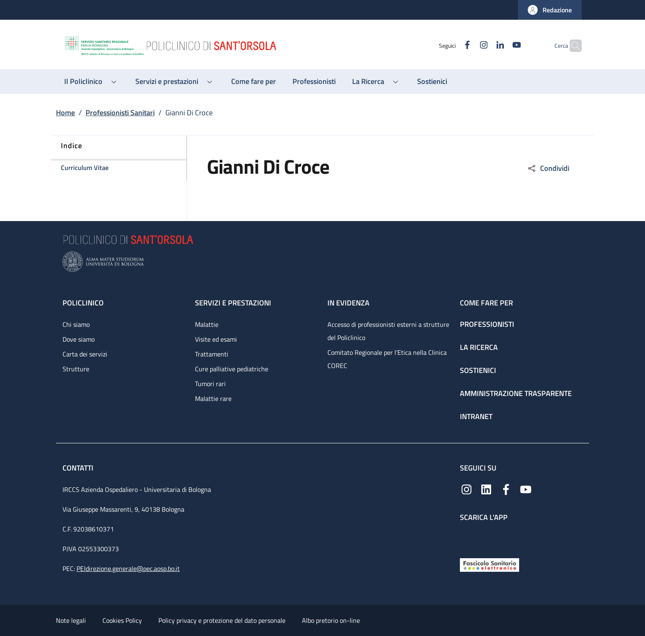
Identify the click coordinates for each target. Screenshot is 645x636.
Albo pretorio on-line (331, 620)
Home (65, 112)
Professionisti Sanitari (120, 112)
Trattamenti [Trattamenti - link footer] (211, 354)
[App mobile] (466, 537)
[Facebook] (451, 45)
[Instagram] (467, 45)
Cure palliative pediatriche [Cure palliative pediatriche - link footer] (231, 369)
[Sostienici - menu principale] (432, 81)
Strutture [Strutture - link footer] (76, 369)
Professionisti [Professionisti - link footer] (487, 324)
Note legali (71, 620)
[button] (550, 10)
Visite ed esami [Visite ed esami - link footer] (216, 339)
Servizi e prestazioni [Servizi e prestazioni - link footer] (233, 302)
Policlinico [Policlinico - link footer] (83, 302)
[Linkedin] (484, 45)
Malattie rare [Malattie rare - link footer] (213, 398)
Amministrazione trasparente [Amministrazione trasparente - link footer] (516, 393)
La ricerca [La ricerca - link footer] (479, 347)
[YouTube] (500, 45)
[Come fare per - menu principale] (253, 81)
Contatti (79, 467)
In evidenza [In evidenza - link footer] (348, 302)
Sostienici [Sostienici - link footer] (478, 370)
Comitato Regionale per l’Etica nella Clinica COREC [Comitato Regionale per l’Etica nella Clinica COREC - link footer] (387, 358)
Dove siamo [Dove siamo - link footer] (79, 339)
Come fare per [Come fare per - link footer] (486, 302)
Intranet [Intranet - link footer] (476, 416)
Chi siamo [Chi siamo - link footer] (76, 324)
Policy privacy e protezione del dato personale (221, 620)
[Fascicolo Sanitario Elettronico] (489, 564)
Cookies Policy (122, 620)
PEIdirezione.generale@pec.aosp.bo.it (128, 568)
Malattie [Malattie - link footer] (206, 324)
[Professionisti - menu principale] (314, 81)
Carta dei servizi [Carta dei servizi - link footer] (85, 354)
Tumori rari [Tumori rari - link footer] (210, 384)
